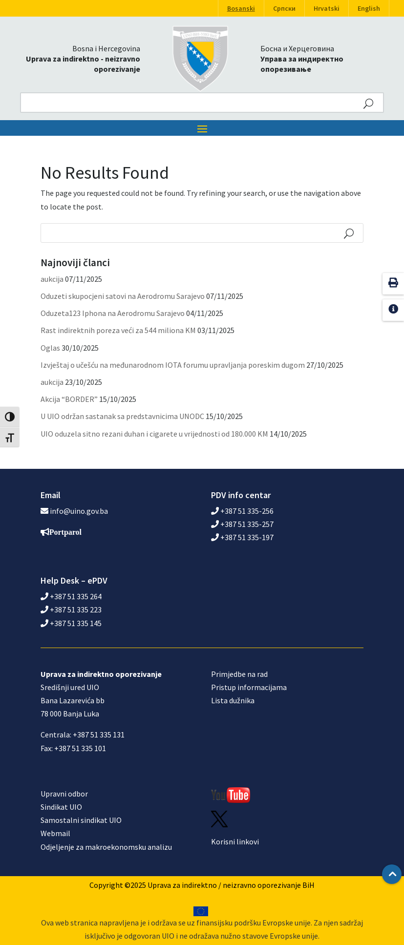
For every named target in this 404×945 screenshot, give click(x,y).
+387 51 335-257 (242, 524)
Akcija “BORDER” (69, 399)
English (369, 8)
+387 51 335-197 (242, 537)
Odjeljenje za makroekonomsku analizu (106, 847)
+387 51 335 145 (71, 623)
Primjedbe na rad (239, 674)
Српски (284, 8)
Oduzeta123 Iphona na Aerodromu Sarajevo (113, 313)
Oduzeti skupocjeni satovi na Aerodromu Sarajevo (123, 296)
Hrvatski (327, 8)
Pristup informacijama (249, 687)
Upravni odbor (64, 793)
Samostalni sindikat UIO (81, 820)
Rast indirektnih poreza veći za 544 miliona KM (118, 330)
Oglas (50, 348)
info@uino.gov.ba (79, 511)
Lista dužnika (233, 700)
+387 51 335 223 (71, 609)
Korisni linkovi (235, 841)
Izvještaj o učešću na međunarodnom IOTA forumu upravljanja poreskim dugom (173, 365)
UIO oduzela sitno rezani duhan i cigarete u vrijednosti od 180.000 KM (154, 434)
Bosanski (241, 8)
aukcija (52, 279)
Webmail (55, 833)
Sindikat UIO (61, 807)
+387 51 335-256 (242, 511)
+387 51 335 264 (71, 596)
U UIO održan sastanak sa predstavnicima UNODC (122, 416)
